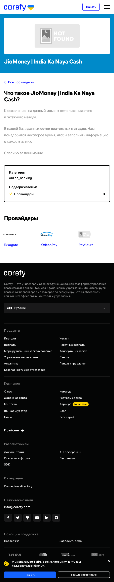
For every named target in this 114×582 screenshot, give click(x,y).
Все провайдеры (19, 82)
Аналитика (11, 363)
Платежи (10, 338)
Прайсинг (12, 430)
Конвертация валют (73, 351)
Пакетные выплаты (72, 345)
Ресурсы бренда (71, 398)
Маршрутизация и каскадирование (28, 351)
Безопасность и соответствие (24, 370)
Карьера (74, 404)
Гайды (8, 417)
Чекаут (64, 338)
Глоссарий (67, 417)
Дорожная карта (15, 398)
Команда (66, 391)
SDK (7, 464)
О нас (8, 391)
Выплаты (10, 345)
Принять (30, 574)
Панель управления (73, 363)
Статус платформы (17, 458)
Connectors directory (18, 486)
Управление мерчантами (21, 357)
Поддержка (12, 541)
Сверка (65, 357)
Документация (14, 452)
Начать (91, 7)
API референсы (70, 452)
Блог (63, 411)
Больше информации (84, 574)
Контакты (10, 404)
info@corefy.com (17, 507)
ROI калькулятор (15, 411)
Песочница (67, 458)
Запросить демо (71, 541)
